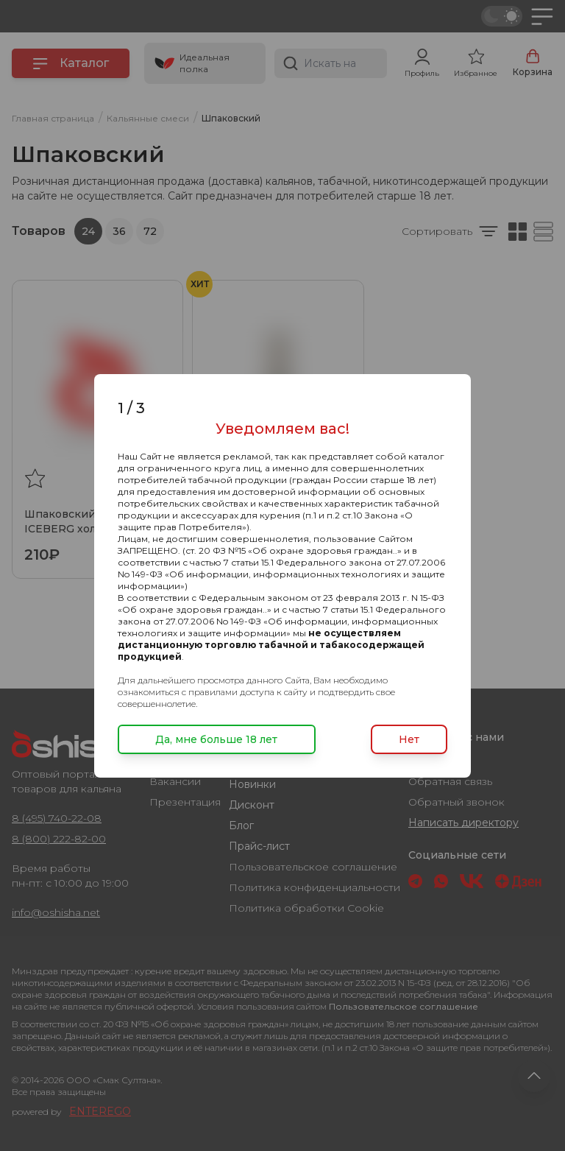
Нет (409, 739)
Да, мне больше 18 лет (216, 739)
